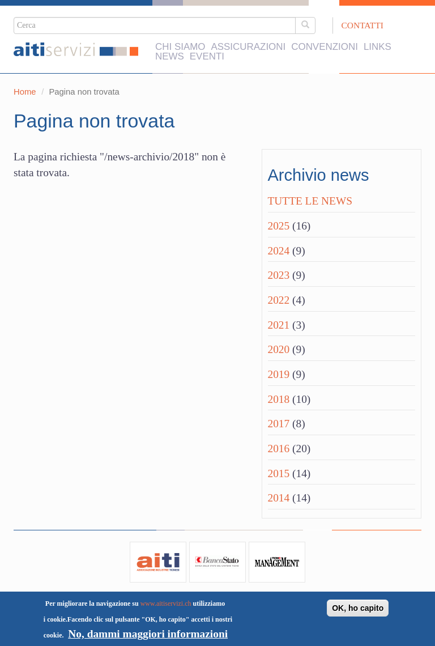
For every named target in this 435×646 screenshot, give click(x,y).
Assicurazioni (248, 47)
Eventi (207, 57)
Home (25, 91)
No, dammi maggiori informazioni (148, 634)
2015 (279, 473)
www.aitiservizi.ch (165, 603)
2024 (279, 251)
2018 (279, 399)
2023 (279, 275)
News (169, 57)
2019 (279, 374)
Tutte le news (310, 201)
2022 (279, 300)
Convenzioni (324, 47)
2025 (279, 226)
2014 (279, 498)
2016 (279, 448)
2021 (279, 325)
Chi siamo (180, 47)
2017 (279, 424)
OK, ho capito (357, 608)
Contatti (362, 25)
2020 (279, 349)
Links (377, 47)
